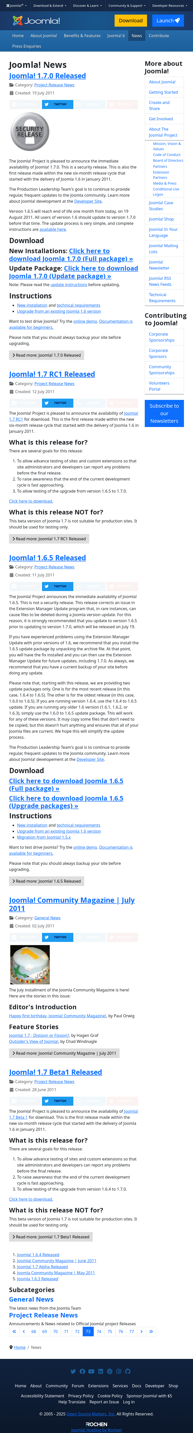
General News (47, 918)
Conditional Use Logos (166, 192)
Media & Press (164, 183)
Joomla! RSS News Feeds (160, 281)
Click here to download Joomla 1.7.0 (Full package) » (71, 254)
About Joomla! (44, 35)
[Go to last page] (151, 1331)
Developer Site (88, 201)
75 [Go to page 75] (110, 1331)
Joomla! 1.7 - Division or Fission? (39, 1035)
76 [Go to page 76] (121, 1331)
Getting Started (163, 92)
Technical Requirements (162, 297)
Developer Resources (168, 5)
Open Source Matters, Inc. (91, 1414)
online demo (85, 321)
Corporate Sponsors (158, 353)
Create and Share (159, 105)
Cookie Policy (110, 1396)
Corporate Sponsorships (161, 337)
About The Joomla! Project (163, 132)
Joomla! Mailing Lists (163, 248)
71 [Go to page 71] (66, 1331)
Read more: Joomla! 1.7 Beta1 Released (50, 1237)
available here (52, 229)
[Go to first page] (14, 1331)
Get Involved (161, 119)
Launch (168, 20)
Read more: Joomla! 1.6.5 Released (46, 881)
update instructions (69, 284)
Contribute (159, 35)
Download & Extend (48, 5)
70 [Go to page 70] (55, 1331)
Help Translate (71, 1402)
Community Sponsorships (161, 370)
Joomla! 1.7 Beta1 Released (55, 1072)
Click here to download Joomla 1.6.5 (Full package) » (66, 784)
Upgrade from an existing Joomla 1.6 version (59, 311)
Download (131, 20)
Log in (129, 1402)
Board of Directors (168, 160)
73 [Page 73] (88, 1331)
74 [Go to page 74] (99, 1331)
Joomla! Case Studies (161, 205)
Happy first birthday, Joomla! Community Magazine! (57, 1016)
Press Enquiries (26, 46)
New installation (32, 305)
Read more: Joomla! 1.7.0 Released (46, 355)
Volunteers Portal (159, 386)
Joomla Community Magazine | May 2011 (56, 1273)
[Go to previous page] (23, 1331)
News (137, 35)
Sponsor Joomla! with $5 (149, 1396)
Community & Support (126, 5)
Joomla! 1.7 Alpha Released (42, 1266)
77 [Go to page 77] (131, 1331)
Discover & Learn (86, 5)
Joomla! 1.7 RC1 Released (52, 374)
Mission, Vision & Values (167, 146)
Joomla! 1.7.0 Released (47, 75)
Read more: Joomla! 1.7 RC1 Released (49, 539)
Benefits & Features (82, 35)
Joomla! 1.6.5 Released (47, 557)
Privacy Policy (81, 1396)
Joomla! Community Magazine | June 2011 (56, 1260)
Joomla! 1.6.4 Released (38, 1254)
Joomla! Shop (161, 219)
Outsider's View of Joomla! (33, 1041)
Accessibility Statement (42, 1396)
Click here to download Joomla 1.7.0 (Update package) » (73, 272)
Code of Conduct (166, 154)
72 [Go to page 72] (77, 1331)
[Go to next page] (141, 1331)
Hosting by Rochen (96, 1430)
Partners (160, 166)
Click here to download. (31, 501)
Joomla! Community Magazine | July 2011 (72, 904)
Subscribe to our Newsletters (164, 413)
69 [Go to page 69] (44, 1331)
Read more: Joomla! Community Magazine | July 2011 (64, 1053)
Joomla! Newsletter (159, 265)
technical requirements (78, 305)
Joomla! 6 (116, 35)
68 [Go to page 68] (33, 1331)
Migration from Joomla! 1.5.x (44, 837)
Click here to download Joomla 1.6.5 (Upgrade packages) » (66, 802)
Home (18, 35)
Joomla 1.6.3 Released (37, 1279)
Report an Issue (104, 1402)
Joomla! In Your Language (163, 232)
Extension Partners (161, 175)
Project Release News (54, 85)
